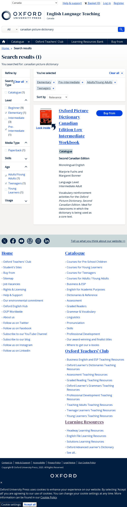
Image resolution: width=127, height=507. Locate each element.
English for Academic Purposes (86, 289)
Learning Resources (84, 422)
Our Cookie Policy (87, 462)
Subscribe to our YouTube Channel (25, 334)
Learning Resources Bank (87, 41)
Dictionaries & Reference (82, 295)
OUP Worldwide (13, 311)
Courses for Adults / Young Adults (88, 278)
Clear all (114, 73)
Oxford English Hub (15, 306)
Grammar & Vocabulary (81, 311)
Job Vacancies (11, 284)
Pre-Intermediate (69, 82)
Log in (107, 3)
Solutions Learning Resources (85, 441)
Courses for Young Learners (84, 267)
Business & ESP (76, 284)
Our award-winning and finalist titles (89, 339)
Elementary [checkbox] (17, 113)
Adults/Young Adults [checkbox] (16, 176)
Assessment (74, 300)
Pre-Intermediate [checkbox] (16, 131)
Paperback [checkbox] (16, 150)
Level (8, 100)
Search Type (9, 83)
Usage (9, 200)
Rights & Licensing (14, 289)
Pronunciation (76, 323)
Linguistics (73, 317)
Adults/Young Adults (99, 82)
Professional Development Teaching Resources (89, 397)
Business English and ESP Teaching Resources (95, 359)
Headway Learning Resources (85, 430)
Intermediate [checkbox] (16, 120)
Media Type (12, 143)
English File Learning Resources (86, 436)
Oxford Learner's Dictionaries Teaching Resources (91, 367)
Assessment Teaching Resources (87, 374)
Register (119, 3)
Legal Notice (69, 462)
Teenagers (44, 88)
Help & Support (12, 295)
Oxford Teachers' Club (49, 41)
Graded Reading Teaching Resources (89, 380)
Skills (8, 158)
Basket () (92, 3)
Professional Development (83, 334)
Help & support (72, 3)
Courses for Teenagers (81, 273)
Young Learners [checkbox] (15, 190)
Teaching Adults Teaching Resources (90, 405)
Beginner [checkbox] (16, 108)
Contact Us (7, 462)
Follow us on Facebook (17, 328)
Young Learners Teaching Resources (90, 416)
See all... (71, 452)
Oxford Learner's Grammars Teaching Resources (90, 387)
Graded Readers (76, 306)
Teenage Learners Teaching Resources (91, 410)
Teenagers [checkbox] (17, 183)
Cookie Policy (49, 497)
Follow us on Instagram (17, 345)
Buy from (117, 41)
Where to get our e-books (83, 345)
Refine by (10, 73)
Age (7, 167)
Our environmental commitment (23, 300)
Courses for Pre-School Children (87, 262)
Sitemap (8, 278)
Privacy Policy (54, 462)
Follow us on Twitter (16, 323)
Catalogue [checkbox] (16, 92)
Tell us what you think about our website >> (98, 241)
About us (9, 317)
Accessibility (39, 462)
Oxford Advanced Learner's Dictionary (90, 447)
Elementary (44, 82)
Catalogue (17, 41)
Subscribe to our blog (16, 339)
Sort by (41, 97)
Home (7, 253)
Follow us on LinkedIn (16, 350)
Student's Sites (12, 267)
